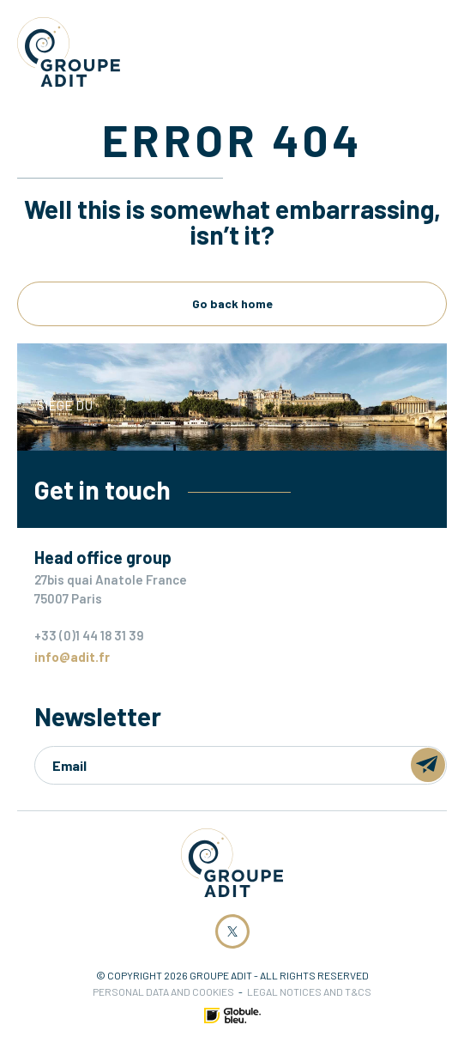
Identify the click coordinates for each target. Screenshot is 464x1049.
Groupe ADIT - (68, 52)
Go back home (232, 303)
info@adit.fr (72, 656)
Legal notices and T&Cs (309, 991)
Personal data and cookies (163, 991)
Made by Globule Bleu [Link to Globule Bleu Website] (232, 1015)
